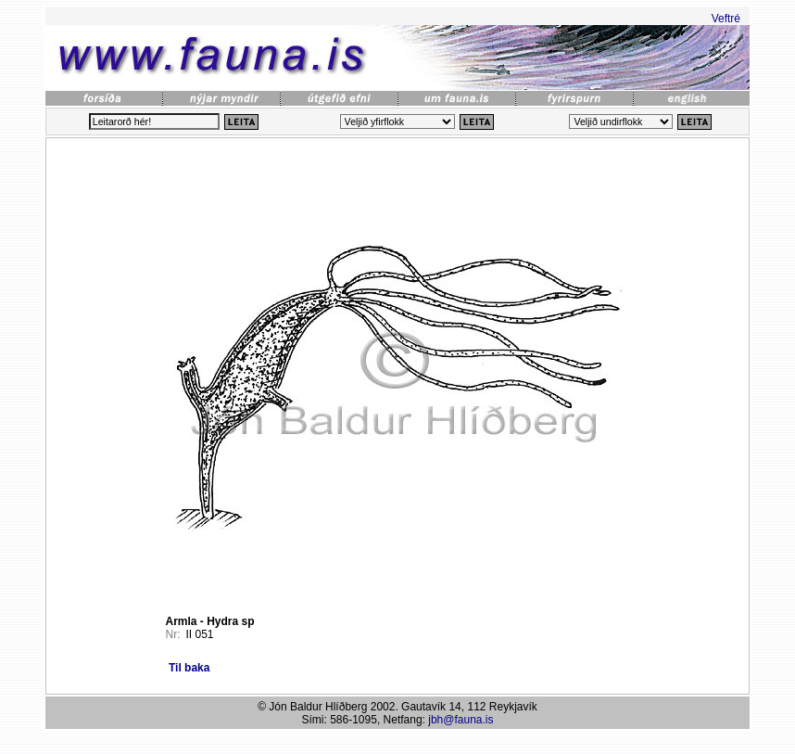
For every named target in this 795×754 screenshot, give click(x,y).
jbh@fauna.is (460, 719)
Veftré (726, 18)
